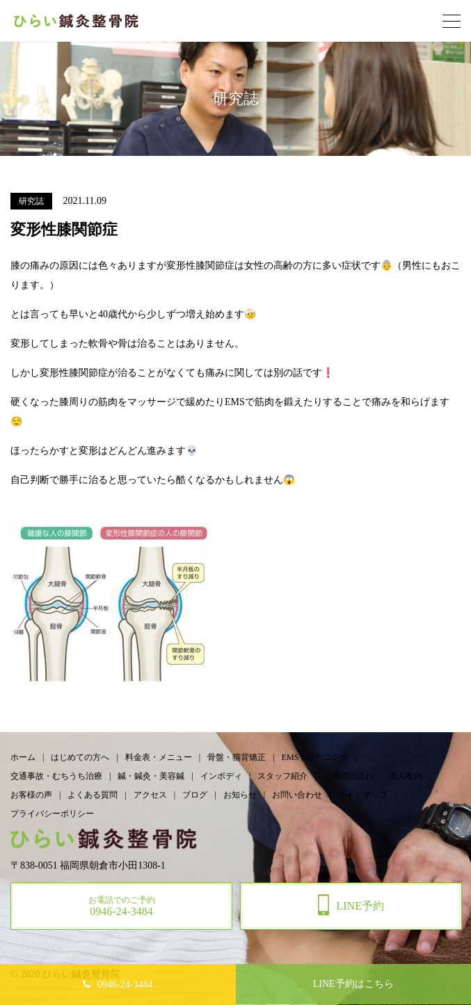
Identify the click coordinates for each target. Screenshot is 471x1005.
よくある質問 (92, 795)
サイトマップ (362, 795)
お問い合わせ (297, 795)
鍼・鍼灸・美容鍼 (151, 776)
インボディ (221, 776)
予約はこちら (353, 984)
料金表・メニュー (158, 757)
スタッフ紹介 (282, 776)
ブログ (194, 795)
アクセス (150, 795)
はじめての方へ (80, 757)
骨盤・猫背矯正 (236, 757)
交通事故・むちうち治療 (56, 776)
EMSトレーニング (315, 757)
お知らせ (240, 795)
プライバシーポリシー (52, 813)
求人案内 (405, 776)
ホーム (22, 757)
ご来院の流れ (349, 776)
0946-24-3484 (124, 984)
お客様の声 (31, 795)
